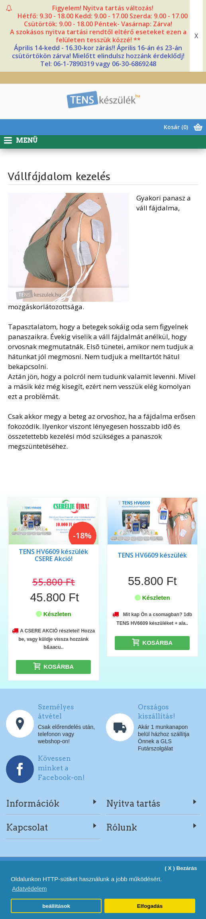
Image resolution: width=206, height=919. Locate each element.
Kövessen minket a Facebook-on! (61, 768)
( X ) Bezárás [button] (181, 868)
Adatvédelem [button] (29, 888)
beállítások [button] (56, 906)
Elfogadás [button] (150, 906)
